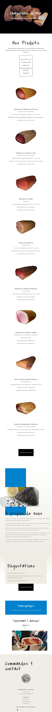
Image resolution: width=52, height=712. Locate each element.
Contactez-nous (26, 452)
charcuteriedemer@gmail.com (26, 693)
